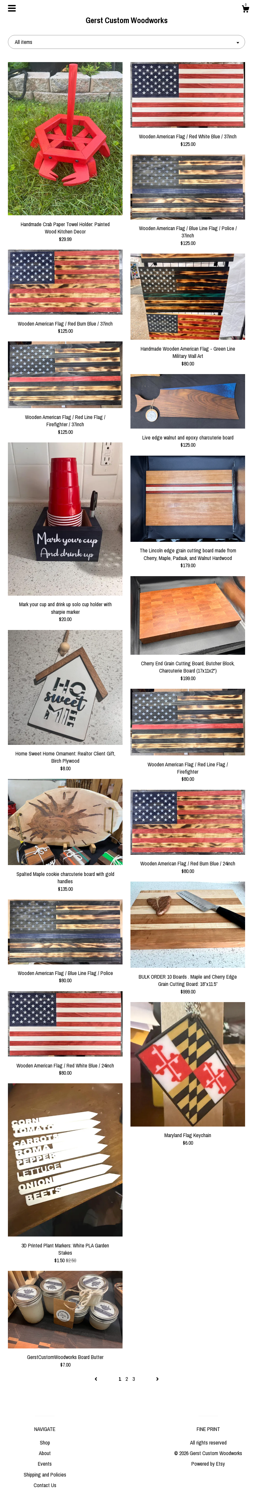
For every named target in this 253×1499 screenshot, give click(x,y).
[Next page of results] (157, 1378)
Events (45, 1463)
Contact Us (45, 1485)
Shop (45, 1442)
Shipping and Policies (45, 1474)
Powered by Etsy (208, 1463)
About (45, 1453)
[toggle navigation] (12, 8)
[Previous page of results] (96, 1378)
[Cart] (245, 10)
